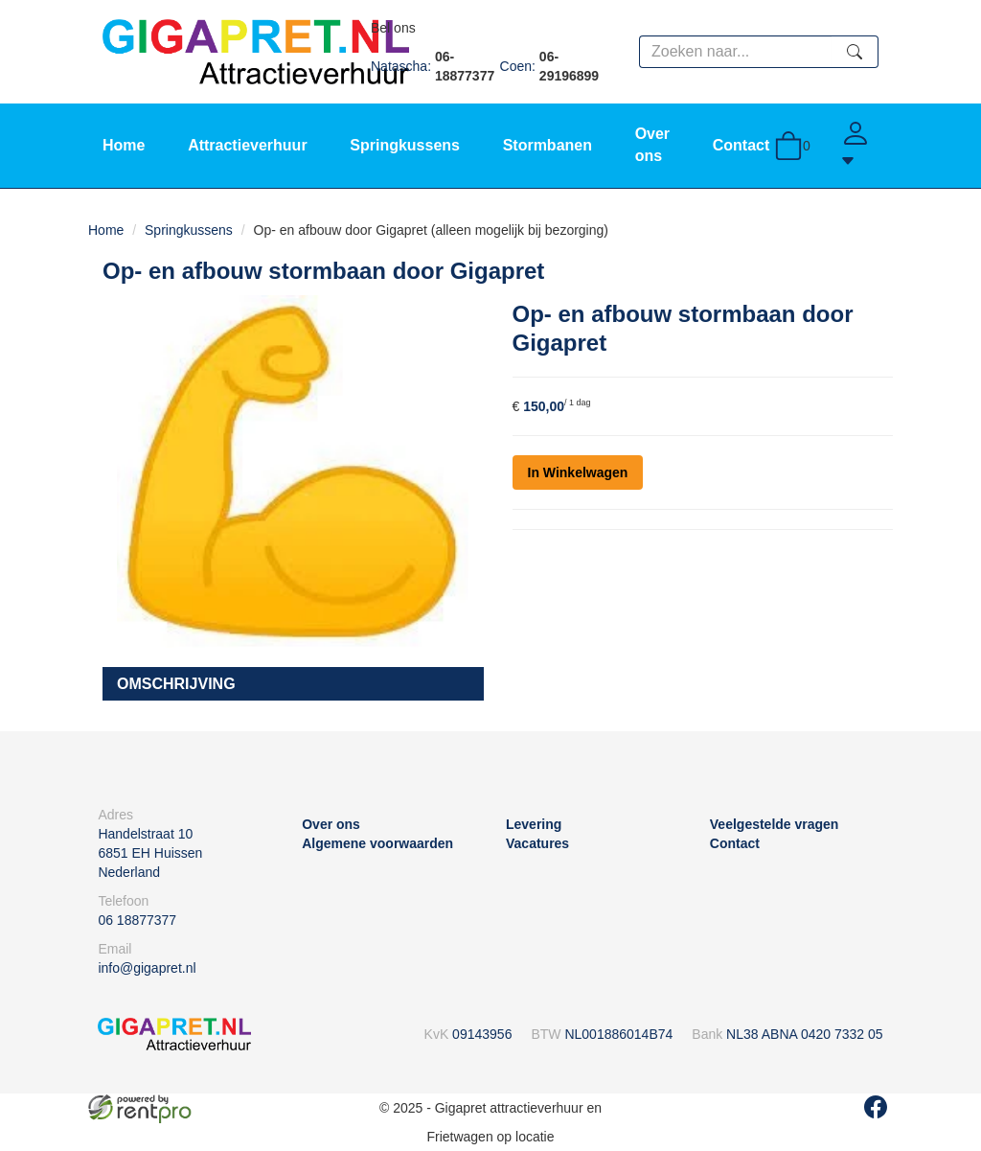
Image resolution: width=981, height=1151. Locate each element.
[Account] (859, 145)
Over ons (331, 824)
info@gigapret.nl (146, 968)
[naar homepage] (256, 50)
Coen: (553, 66)
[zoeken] (855, 51)
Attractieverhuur (247, 145)
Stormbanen (547, 145)
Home (124, 145)
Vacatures (537, 843)
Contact (741, 145)
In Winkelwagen (578, 472)
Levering (533, 824)
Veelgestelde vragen (774, 824)
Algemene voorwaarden (377, 843)
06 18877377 (137, 920)
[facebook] (875, 1106)
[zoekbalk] (735, 51)
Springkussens (405, 145)
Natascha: (435, 66)
